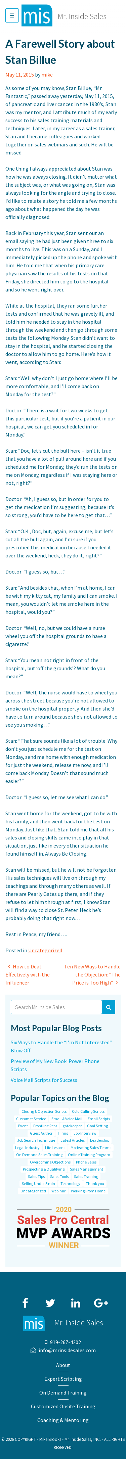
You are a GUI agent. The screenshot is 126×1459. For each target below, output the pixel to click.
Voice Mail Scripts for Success (44, 1080)
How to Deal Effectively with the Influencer (27, 974)
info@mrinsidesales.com (67, 1350)
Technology (70, 1183)
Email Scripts (99, 1118)
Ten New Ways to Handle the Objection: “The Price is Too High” (92, 974)
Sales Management (86, 1169)
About (63, 1365)
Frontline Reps (45, 1125)
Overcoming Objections (50, 1162)
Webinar (58, 1190)
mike (47, 74)
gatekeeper (72, 1125)
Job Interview (85, 1133)
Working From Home (88, 1190)
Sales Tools (59, 1176)
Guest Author (41, 1133)
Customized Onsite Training (63, 1406)
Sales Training (86, 1176)
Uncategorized (45, 950)
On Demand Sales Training (39, 1154)
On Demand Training (63, 1392)
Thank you (95, 1183)
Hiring (63, 1133)
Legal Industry (27, 1147)
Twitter (50, 1300)
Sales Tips (36, 1176)
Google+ (100, 1300)
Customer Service (31, 1118)
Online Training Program (89, 1154)
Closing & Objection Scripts (44, 1111)
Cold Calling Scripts (88, 1111)
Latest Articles (72, 1140)
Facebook (25, 1300)
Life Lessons (55, 1147)
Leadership (99, 1140)
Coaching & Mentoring (63, 1420)
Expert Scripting (63, 1378)
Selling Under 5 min (38, 1183)
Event (23, 1125)
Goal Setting (97, 1125)
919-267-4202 (65, 1342)
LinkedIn (75, 1300)
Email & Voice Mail (66, 1118)
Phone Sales (86, 1162)
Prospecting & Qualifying (44, 1169)
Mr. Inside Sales (82, 16)
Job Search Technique (36, 1140)
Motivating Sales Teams (91, 1147)
